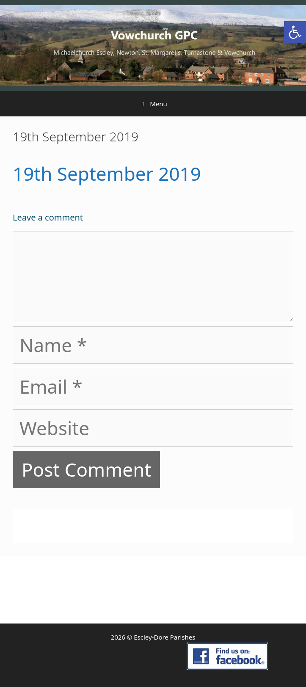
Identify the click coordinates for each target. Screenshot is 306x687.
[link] (295, 32)
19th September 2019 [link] (107, 173)
